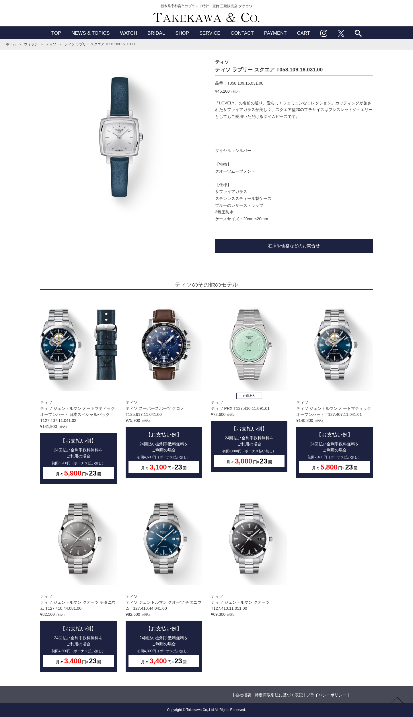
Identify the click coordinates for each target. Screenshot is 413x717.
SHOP (182, 33)
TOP (56, 33)
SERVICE (210, 33)
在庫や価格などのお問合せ (294, 245)
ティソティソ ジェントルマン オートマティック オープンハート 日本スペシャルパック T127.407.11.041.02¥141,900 (78, 391)
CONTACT (242, 33)
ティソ (51, 44)
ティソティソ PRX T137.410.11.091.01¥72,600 (249, 385)
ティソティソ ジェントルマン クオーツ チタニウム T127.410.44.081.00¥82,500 (78, 582)
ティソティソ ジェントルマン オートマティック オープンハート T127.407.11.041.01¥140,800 (334, 388)
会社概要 (243, 695)
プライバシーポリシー (326, 695)
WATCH (128, 33)
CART (303, 33)
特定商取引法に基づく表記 (279, 695)
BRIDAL (156, 33)
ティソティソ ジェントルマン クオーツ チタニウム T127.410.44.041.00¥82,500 (164, 582)
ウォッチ (31, 44)
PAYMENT (275, 33)
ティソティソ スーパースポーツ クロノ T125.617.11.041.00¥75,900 (164, 388)
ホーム (11, 44)
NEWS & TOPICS (90, 33)
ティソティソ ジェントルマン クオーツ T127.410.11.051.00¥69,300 (249, 554)
